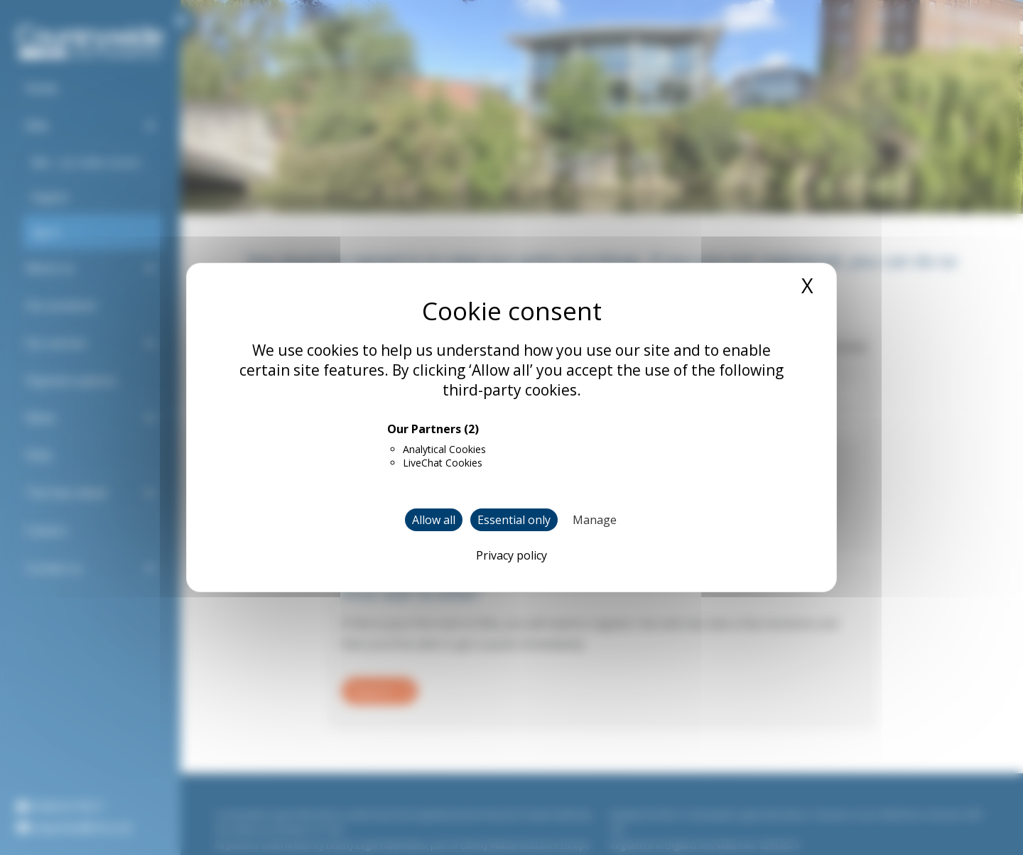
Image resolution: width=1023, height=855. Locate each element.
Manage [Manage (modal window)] (595, 520)
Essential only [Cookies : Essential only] (514, 520)
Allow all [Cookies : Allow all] (433, 520)
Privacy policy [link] (511, 555)
